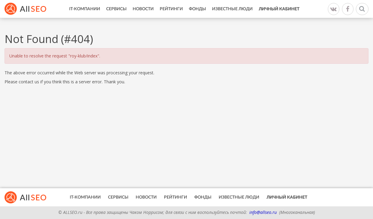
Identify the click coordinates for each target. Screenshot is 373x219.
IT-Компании (84, 9)
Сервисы (116, 9)
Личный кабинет (279, 9)
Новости (143, 9)
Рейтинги (171, 9)
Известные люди (232, 9)
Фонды (197, 9)
